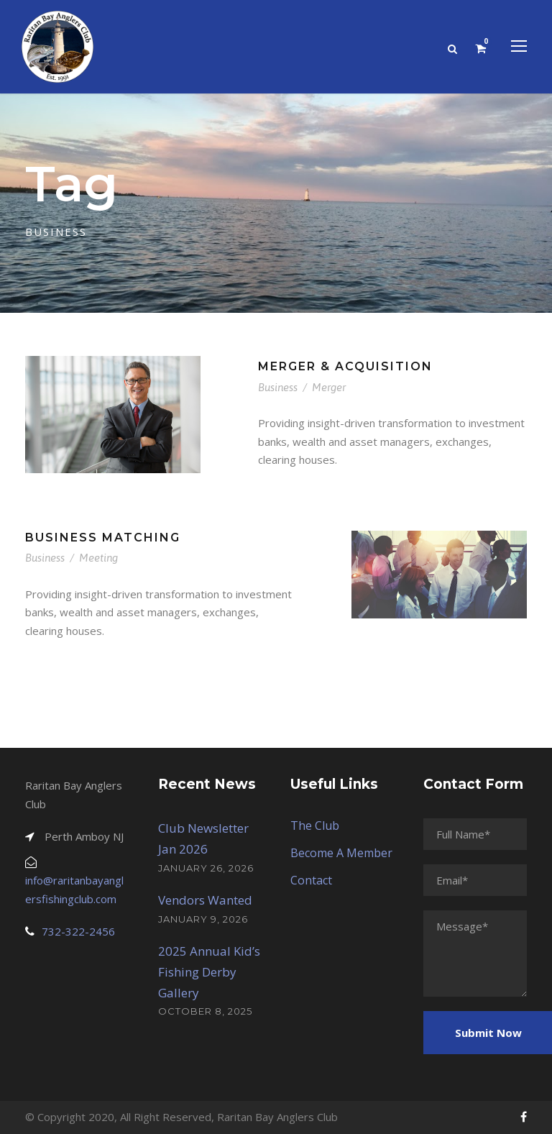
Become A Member (341, 853)
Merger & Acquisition (345, 366)
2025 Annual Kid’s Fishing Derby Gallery (209, 972)
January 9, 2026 (203, 919)
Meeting (98, 558)
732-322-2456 (78, 931)
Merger (329, 387)
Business (278, 387)
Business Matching (102, 537)
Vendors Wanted (205, 900)
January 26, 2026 (206, 868)
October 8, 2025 (205, 1011)
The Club (314, 825)
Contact (311, 880)
